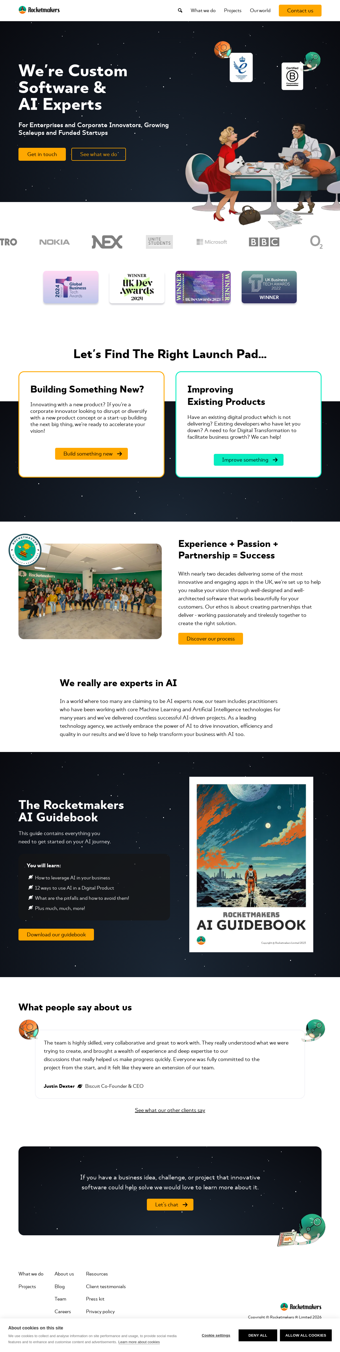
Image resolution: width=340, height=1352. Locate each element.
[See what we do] (98, 154)
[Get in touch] (42, 154)
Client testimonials (106, 1286)
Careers (63, 1312)
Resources (97, 1274)
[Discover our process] (210, 639)
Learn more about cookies (139, 1342)
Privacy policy (100, 1312)
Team (60, 1299)
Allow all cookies (305, 1335)
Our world (260, 10)
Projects (233, 10)
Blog (60, 1286)
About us (64, 1274)
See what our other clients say (170, 1110)
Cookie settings (216, 1335)
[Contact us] (300, 11)
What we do (203, 10)
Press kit (95, 1299)
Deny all (258, 1335)
